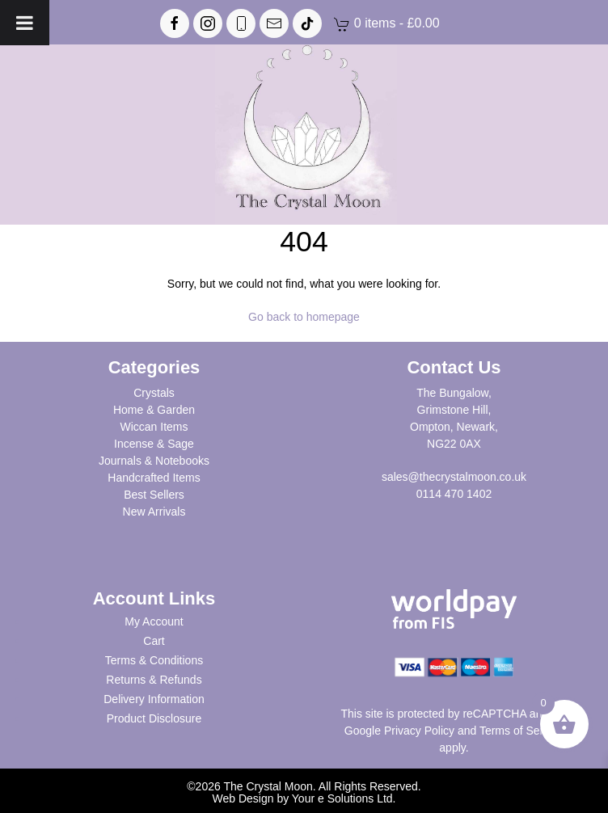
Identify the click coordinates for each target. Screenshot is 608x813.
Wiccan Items (154, 426)
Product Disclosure (154, 718)
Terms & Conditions (154, 660)
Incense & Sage (154, 443)
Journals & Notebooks (154, 460)
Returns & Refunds (153, 679)
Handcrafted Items (154, 477)
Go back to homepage (304, 316)
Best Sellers (154, 494)
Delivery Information (154, 699)
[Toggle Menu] (24, 22)
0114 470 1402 (454, 493)
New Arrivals (154, 511)
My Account (154, 621)
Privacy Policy (419, 730)
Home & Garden (154, 409)
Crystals (154, 392)
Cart (153, 640)
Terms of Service (521, 730)
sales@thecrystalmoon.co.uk (454, 476)
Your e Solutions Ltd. (344, 798)
